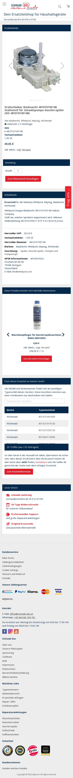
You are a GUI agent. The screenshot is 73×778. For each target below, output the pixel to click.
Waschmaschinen (11, 718)
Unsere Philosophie (12, 648)
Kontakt (6, 578)
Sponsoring (8, 652)
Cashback (7, 656)
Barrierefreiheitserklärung (15, 672)
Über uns (7, 644)
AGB (4, 660)
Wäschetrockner (10, 722)
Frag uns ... (67, 197)
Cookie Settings (10, 570)
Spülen (24, 250)
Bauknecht (14, 120)
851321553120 (47, 430)
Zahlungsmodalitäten (13, 561)
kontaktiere (41, 462)
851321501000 (47, 416)
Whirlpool (26, 120)
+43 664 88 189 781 (24, 617)
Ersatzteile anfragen (12, 697)
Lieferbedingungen (12, 565)
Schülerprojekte (10, 705)
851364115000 (47, 436)
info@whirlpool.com (22, 271)
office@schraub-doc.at (21, 613)
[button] (11, 66)
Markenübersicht (11, 693)
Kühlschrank (8, 730)
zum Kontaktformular (19, 471)
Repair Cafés (9, 701)
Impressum (8, 664)
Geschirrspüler (36, 250)
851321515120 (47, 423)
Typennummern (10, 689)
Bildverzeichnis (10, 676)
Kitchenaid (46, 120)
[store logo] (24, 6)
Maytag (36, 120)
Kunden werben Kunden (14, 768)
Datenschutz (8, 668)
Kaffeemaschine (10, 734)
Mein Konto (8, 557)
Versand (26, 149)
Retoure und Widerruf (13, 573)
